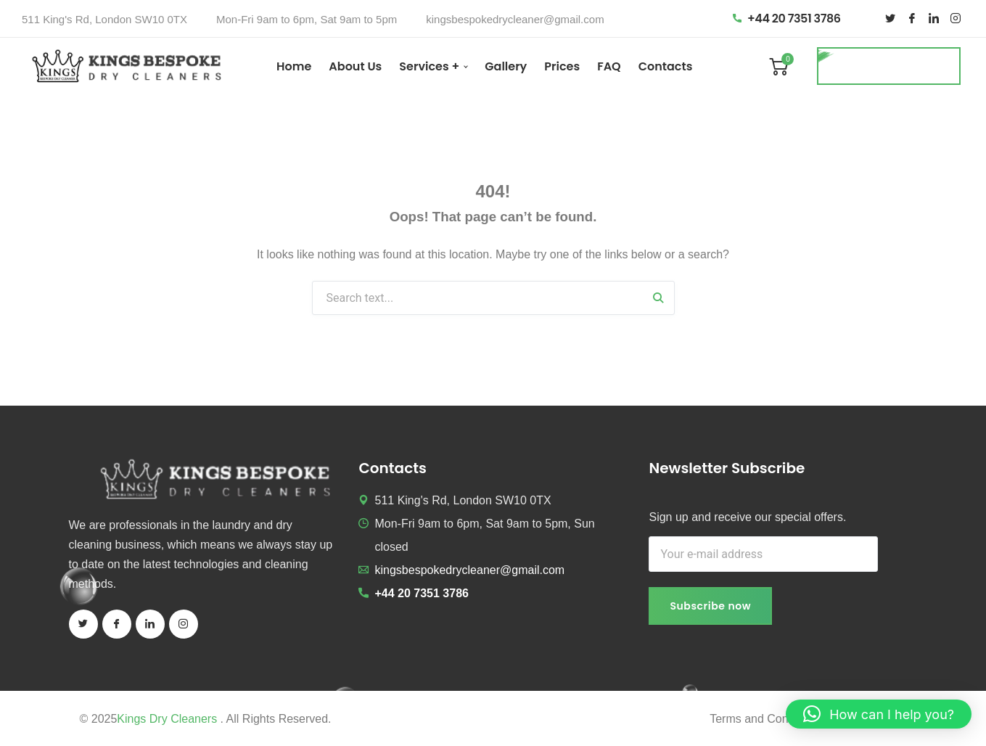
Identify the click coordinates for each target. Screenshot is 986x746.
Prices (562, 66)
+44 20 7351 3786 (786, 18)
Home (293, 66)
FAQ (609, 66)
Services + (429, 66)
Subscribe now (710, 606)
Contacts (665, 66)
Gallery (506, 66)
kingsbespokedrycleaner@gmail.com (515, 19)
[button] (878, 714)
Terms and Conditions (766, 719)
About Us (355, 66)
